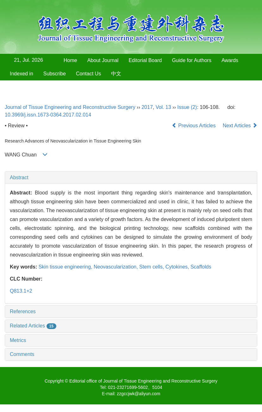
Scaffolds (200, 266)
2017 (147, 107)
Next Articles (240, 125)
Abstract (19, 177)
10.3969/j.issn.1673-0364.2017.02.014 (48, 114)
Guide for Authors (191, 60)
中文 (116, 73)
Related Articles (33, 325)
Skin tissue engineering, (66, 266)
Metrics (18, 340)
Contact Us (88, 73)
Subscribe (54, 73)
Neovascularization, (116, 266)
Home (70, 60)
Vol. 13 (163, 107)
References (23, 311)
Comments (22, 354)
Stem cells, (152, 266)
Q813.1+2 (21, 291)
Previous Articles (194, 125)
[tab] (131, 178)
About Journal (103, 60)
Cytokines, (177, 266)
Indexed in (21, 73)
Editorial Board (145, 60)
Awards (229, 60)
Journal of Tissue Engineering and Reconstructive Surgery (70, 107)
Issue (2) (187, 107)
